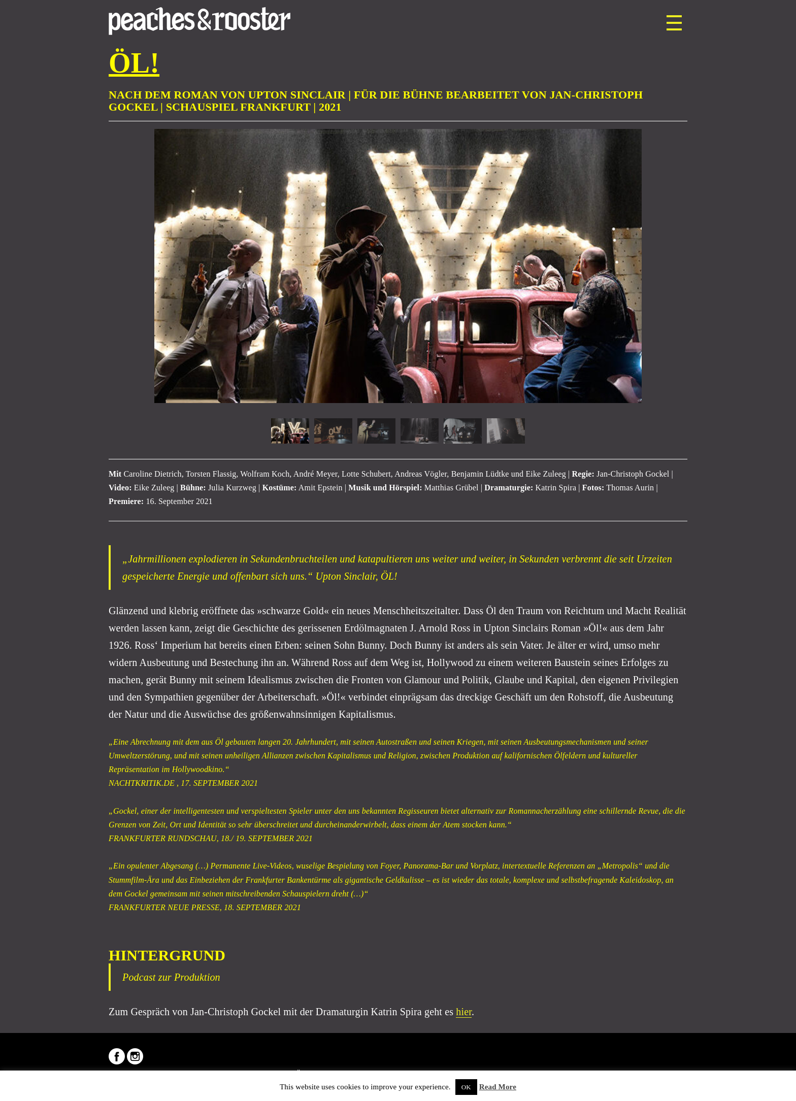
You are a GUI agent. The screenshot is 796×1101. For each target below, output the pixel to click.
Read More (497, 1087)
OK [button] (466, 1087)
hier (464, 1011)
